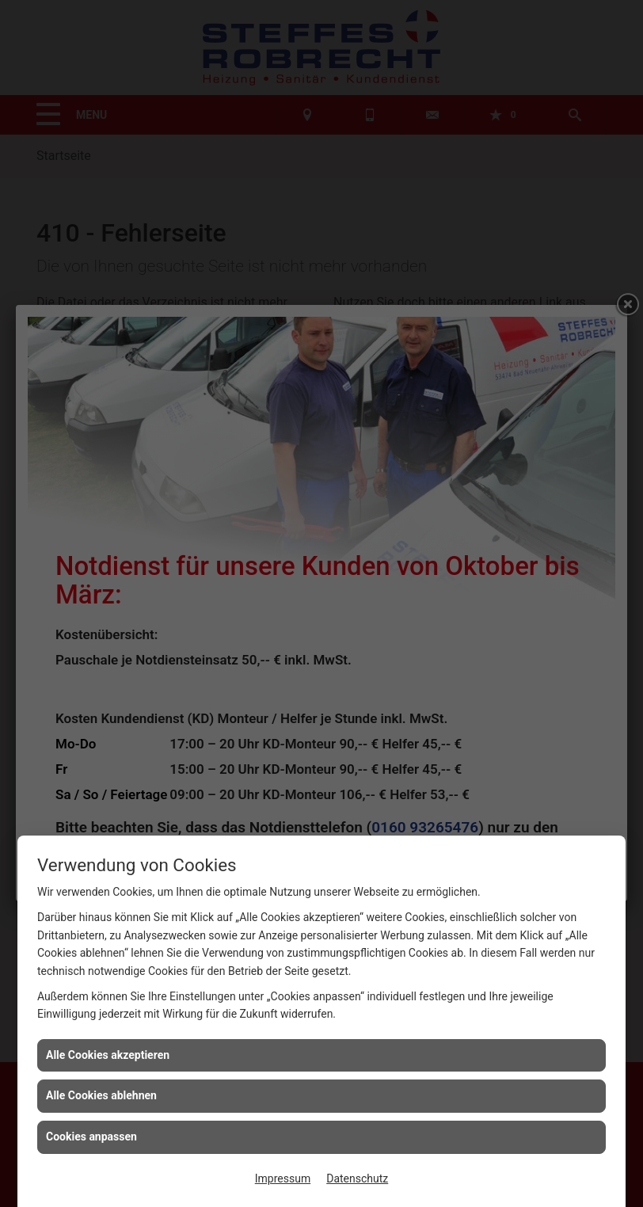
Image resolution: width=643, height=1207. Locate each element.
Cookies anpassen (91, 1136)
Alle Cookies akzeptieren (107, 1055)
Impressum (282, 1178)
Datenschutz (357, 1178)
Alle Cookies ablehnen (101, 1095)
